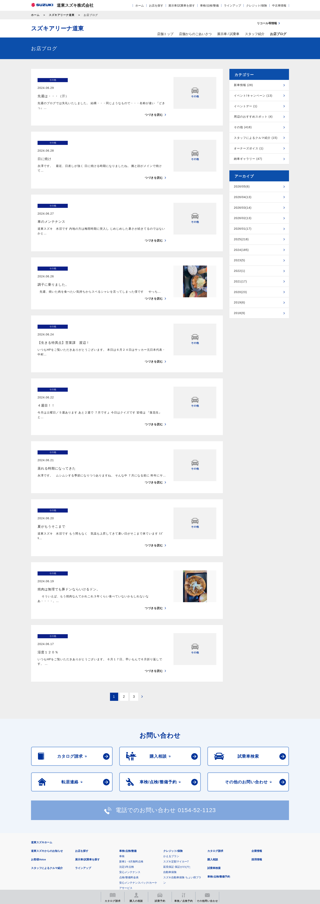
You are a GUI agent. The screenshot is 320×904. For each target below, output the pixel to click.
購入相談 (212, 788)
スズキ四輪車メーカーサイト (52, 860)
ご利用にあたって (78, 840)
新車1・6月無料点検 (131, 790)
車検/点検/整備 (209, 5)
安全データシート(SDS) (45, 840)
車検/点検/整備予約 (218, 805)
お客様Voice (38, 788)
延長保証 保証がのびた (177, 795)
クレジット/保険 (256, 5)
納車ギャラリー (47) (248, 158)
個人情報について (108, 840)
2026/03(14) (243, 207)
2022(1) (239, 270)
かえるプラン (171, 785)
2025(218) (241, 239)
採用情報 (256, 788)
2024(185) (241, 249)
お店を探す (156, 5)
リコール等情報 (205, 860)
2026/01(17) (243, 228)
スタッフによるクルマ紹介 (47, 796)
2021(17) (240, 281)
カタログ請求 (215, 779)
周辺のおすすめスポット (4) (253, 116)
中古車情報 (279, 5)
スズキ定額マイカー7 (176, 790)
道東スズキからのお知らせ (47, 779)
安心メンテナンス (129, 801)
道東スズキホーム (41, 771)
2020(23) (240, 292)
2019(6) (239, 302)
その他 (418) (243, 127)
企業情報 (256, 779)
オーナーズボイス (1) (248, 148)
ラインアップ (232, 5)
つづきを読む (154, 107)
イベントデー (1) (245, 106)
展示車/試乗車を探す (181, 5)
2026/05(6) (242, 186)
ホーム (139, 5)
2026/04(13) (243, 197)
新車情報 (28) (243, 85)
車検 (121, 785)
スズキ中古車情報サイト (255, 860)
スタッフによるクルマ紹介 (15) (256, 137)
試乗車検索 (214, 796)
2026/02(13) (243, 218)
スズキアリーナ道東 (61, 15)
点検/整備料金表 (129, 806)
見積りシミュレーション (103, 860)
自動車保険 (170, 801)
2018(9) (239, 313)
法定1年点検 (126, 795)
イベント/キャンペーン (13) (253, 95)
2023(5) (239, 260)
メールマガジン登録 (154, 860)
